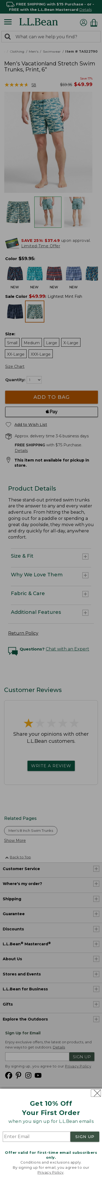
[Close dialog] (96, 1093)
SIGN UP (84, 1136)
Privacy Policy (51, 1172)
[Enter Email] (36, 1137)
